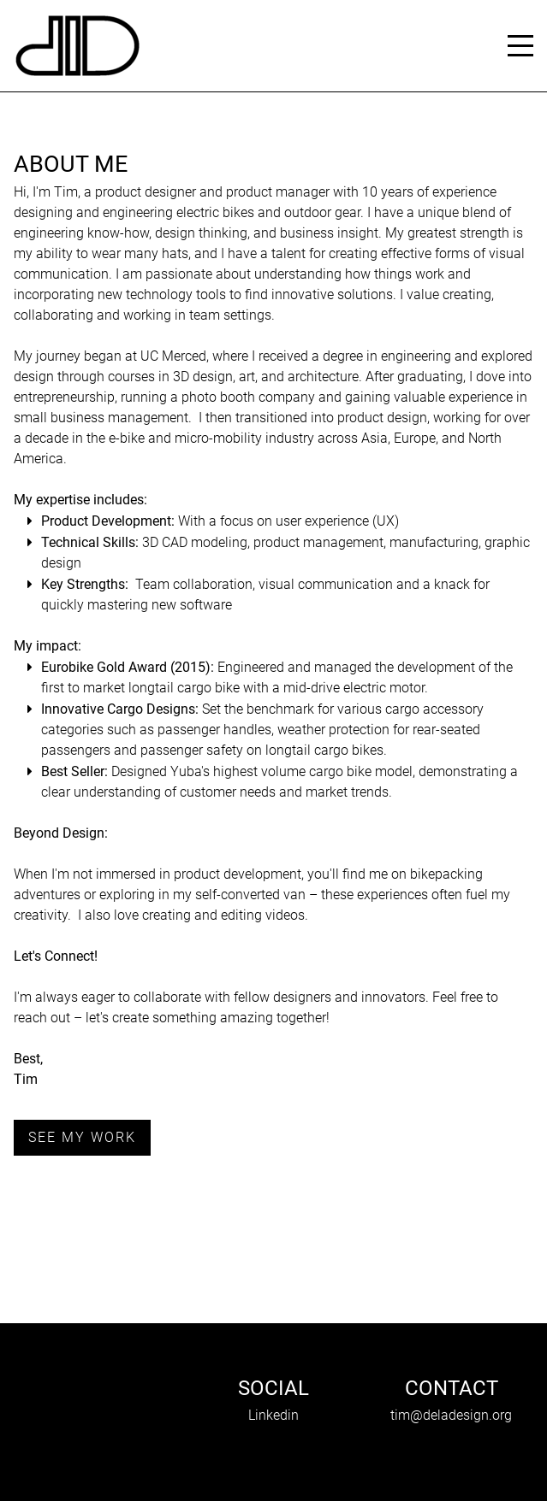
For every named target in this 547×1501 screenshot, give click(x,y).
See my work (82, 1137)
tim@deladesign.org (451, 1415)
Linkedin (273, 1415)
